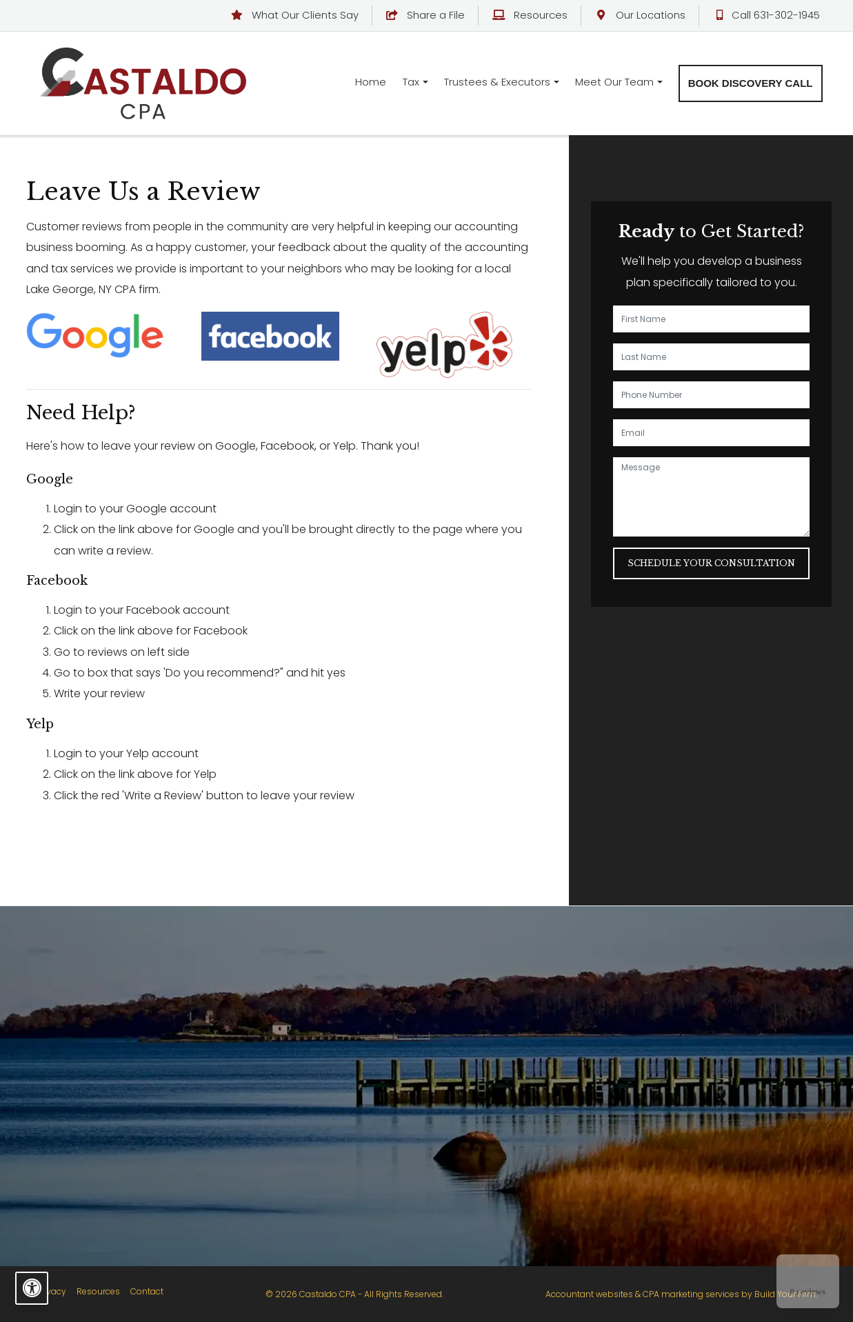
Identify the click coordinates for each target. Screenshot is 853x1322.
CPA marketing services (691, 1294)
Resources (530, 15)
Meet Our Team (614, 81)
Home (370, 81)
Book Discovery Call (750, 83)
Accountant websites (589, 1294)
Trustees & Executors (497, 81)
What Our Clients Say (294, 15)
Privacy (51, 1291)
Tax (411, 81)
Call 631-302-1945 (766, 15)
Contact (146, 1291)
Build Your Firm (785, 1294)
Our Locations (640, 15)
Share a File (425, 15)
